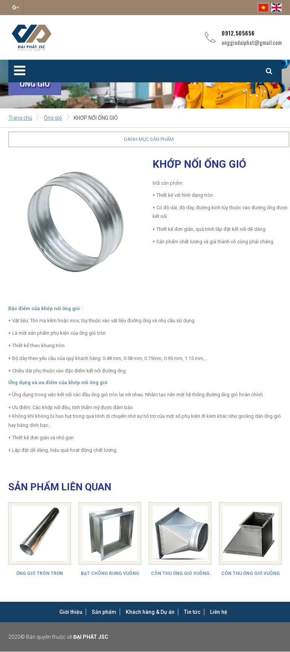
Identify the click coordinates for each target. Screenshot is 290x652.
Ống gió (53, 118)
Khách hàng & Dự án (150, 612)
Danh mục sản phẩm (149, 139)
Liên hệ (218, 612)
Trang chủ (20, 118)
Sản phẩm (104, 612)
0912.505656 (238, 33)
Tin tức (192, 612)
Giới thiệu (70, 612)
